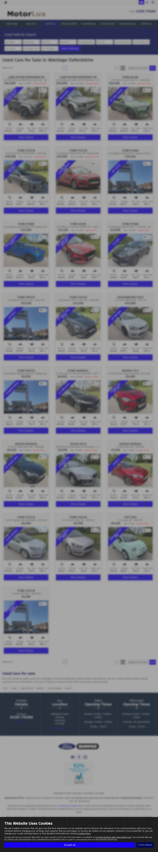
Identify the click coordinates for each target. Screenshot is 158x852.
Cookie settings (145, 845)
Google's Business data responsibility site (113, 837)
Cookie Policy (84, 833)
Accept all (69, 844)
